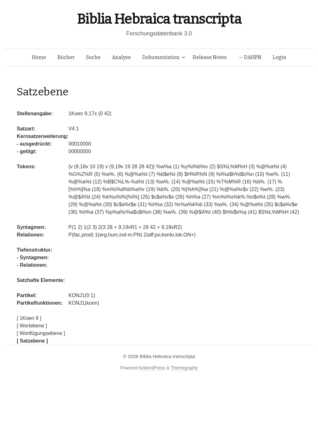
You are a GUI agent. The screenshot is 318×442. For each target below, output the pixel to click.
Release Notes (210, 57)
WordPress (154, 367)
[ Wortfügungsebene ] (41, 333)
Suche (93, 57)
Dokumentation (161, 57)
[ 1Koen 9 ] (29, 318)
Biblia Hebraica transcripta (159, 19)
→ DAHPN (249, 57)
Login (279, 57)
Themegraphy (184, 367)
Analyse (121, 57)
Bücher (66, 57)
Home (39, 57)
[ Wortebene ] (32, 325)
